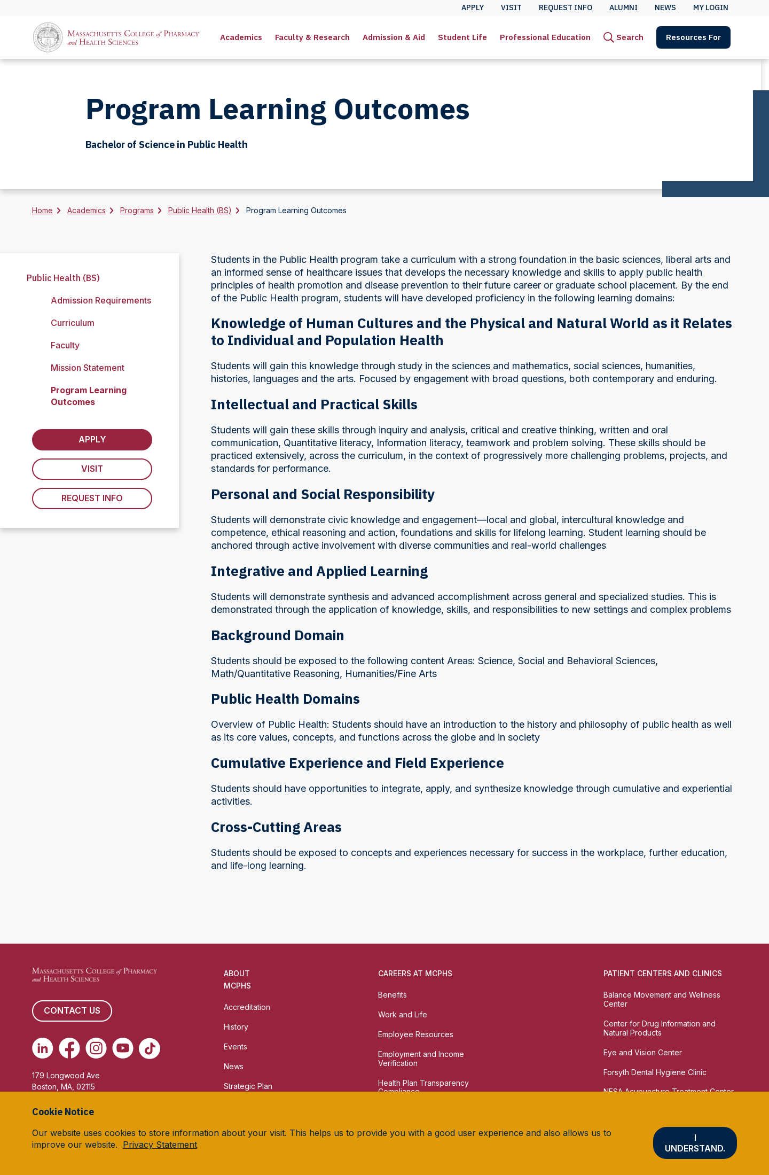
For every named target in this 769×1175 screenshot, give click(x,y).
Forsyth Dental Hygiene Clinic (655, 1072)
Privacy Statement (160, 1144)
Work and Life (402, 1014)
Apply (92, 439)
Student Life (462, 37)
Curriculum (73, 322)
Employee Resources (415, 1034)
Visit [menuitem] (511, 7)
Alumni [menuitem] (623, 7)
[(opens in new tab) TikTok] (149, 1048)
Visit (92, 469)
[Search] (623, 37)
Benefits (392, 994)
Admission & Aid (394, 37)
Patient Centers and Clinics (662, 973)
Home (42, 210)
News (234, 1066)
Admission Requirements (101, 300)
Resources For (693, 37)
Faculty (65, 345)
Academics (241, 37)
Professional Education (545, 37)
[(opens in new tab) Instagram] (96, 1048)
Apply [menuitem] (472, 7)
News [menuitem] (665, 7)
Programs (137, 210)
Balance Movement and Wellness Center (661, 999)
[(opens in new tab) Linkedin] (42, 1048)
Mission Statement (87, 367)
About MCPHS (237, 979)
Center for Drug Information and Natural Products (659, 1028)
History (236, 1026)
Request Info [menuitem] (565, 7)
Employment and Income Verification (421, 1058)
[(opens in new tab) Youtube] (123, 1048)
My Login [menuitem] (710, 7)
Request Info (92, 498)
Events (235, 1046)
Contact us (72, 1011)
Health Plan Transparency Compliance (423, 1087)
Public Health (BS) (200, 210)
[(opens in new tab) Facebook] (69, 1048)
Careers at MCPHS (415, 973)
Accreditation (247, 1006)
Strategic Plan (248, 1086)
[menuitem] (241, 37)
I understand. (695, 1143)
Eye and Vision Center (642, 1052)
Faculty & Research (312, 37)
